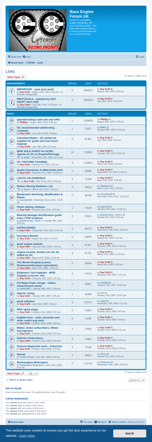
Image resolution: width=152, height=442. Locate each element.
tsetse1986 (25, 288)
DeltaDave (105, 186)
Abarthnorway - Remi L (31, 221)
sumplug (104, 282)
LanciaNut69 (26, 200)
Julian (103, 301)
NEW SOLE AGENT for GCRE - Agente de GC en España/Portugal (38, 153)
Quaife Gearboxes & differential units (40, 169)
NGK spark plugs (27, 309)
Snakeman (105, 362)
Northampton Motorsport (32, 362)
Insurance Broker (27, 235)
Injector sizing (25, 293)
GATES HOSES (26, 227)
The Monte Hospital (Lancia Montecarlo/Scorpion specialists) (37, 264)
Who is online (14, 388)
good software (26, 301)
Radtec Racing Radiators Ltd (34, 186)
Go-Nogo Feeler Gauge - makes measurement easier (36, 284)
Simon (27, 189)
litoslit (26, 157)
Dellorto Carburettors (30, 338)
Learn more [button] (27, 435)
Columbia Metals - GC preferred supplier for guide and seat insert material (37, 140)
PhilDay (24, 122)
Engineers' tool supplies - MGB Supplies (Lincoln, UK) (36, 274)
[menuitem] (26, 56)
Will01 (103, 127)
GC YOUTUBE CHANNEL (32, 161)
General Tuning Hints (27, 94)
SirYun (103, 354)
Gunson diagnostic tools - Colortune (39, 346)
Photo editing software (31, 206)
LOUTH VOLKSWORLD (31, 178)
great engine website (30, 243)
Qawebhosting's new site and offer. (38, 119)
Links (10, 71)
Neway (21, 354)
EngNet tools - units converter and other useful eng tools (38, 319)
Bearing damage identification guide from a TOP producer (39, 217)
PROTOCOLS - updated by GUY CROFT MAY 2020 (36, 100)
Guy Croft (25, 92)
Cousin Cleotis (27, 357)
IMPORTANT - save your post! (35, 89)
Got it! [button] (130, 433)
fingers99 (104, 206)
